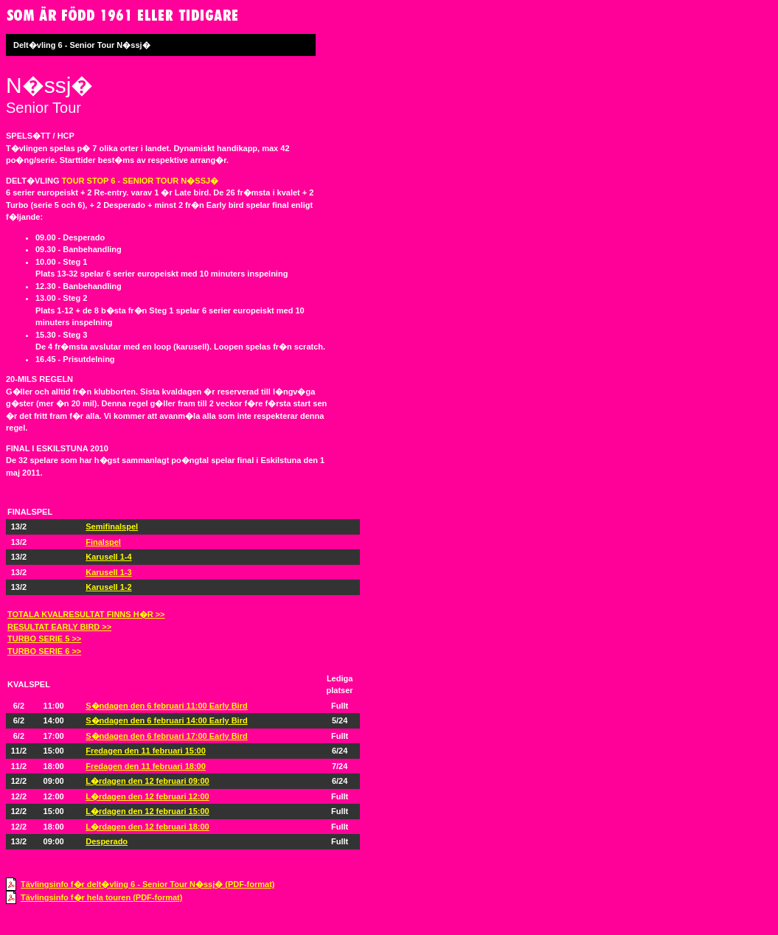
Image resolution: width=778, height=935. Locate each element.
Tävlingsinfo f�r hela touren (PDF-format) (101, 897)
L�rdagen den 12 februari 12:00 (147, 796)
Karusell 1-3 (108, 572)
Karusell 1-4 (108, 556)
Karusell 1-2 (108, 587)
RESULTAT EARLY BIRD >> (59, 626)
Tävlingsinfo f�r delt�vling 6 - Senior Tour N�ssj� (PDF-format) (147, 884)
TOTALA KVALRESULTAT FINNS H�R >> (85, 614)
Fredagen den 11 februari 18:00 (146, 766)
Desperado (107, 841)
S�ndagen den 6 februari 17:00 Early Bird (166, 735)
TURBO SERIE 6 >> (44, 651)
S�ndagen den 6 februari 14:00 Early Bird (166, 720)
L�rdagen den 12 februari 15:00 (147, 811)
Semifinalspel (112, 526)
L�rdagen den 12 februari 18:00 (147, 826)
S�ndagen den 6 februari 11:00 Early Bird (166, 705)
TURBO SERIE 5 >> (44, 638)
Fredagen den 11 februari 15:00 (146, 750)
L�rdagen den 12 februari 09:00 (147, 780)
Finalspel (103, 542)
